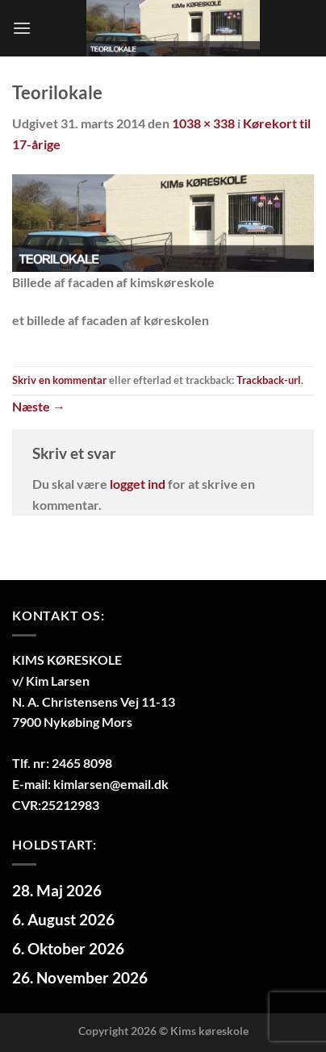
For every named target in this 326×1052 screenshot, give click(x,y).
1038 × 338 (203, 123)
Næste (38, 406)
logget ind (137, 483)
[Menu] (21, 28)
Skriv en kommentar (59, 380)
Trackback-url (268, 380)
